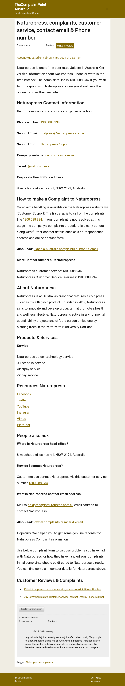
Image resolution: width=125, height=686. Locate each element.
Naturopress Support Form (59, 144)
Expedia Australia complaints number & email (66, 249)
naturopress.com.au (59, 155)
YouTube (23, 406)
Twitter (22, 400)
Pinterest (23, 425)
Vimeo (21, 419)
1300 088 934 (50, 122)
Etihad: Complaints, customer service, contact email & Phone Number (62, 589)
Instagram (24, 412)
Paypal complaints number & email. (58, 522)
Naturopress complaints (39, 662)
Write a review (65, 45)
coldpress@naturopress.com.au (63, 133)
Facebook (24, 394)
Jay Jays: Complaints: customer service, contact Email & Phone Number (64, 596)
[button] (107, 9)
